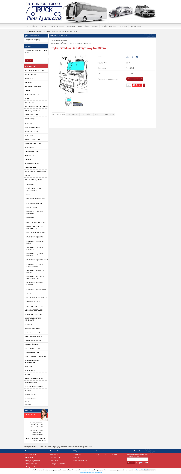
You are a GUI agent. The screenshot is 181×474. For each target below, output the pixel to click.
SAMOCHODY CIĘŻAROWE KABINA (80, 43)
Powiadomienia (72, 114)
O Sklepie (77, 454)
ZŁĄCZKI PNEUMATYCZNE (34, 306)
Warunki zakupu (31, 464)
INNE (28, 195)
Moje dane (54, 461)
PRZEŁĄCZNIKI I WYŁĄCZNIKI (35, 233)
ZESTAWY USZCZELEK (33, 302)
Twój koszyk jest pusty (138, 2)
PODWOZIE (30, 218)
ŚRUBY (28, 293)
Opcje (97, 114)
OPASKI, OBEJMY (31, 207)
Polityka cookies (31, 467)
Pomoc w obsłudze (80, 461)
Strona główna (41, 3)
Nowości (27, 402)
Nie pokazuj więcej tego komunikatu (91, 472)
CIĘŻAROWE (30, 184)
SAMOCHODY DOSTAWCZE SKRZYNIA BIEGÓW (35, 278)
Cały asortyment (30, 399)
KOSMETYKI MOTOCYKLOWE (35, 199)
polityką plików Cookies (142, 470)
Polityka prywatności (33, 461)
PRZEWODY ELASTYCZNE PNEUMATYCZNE (34, 227)
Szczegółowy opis (58, 114)
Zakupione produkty (58, 464)
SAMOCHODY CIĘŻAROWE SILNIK (37, 260)
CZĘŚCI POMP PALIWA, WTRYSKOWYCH (33, 189)
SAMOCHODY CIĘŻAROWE (34, 237)
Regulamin (29, 458)
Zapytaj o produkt (108, 114)
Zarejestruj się (55, 458)
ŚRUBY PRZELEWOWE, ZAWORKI (36, 298)
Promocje (28, 405)
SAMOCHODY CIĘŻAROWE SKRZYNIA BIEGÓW (34, 265)
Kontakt (76, 458)
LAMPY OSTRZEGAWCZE (34, 203)
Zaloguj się (54, 454)
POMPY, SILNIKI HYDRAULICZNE (36, 222)
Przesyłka (86, 114)
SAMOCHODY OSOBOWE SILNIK (36, 289)
